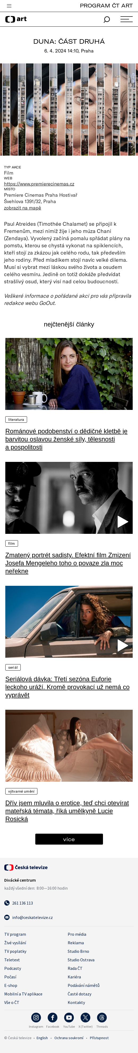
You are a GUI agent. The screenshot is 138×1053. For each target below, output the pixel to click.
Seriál (13, 667)
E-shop (10, 985)
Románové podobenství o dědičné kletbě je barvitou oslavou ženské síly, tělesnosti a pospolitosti (66, 439)
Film (11, 543)
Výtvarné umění (21, 791)
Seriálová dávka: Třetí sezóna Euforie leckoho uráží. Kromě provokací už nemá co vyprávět (67, 687)
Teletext (12, 959)
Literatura (16, 419)
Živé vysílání (15, 942)
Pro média (77, 934)
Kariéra (74, 976)
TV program (15, 934)
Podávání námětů (84, 985)
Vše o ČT (11, 1002)
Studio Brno (78, 951)
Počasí (10, 976)
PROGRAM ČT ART (106, 5)
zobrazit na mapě (22, 208)
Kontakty (76, 1002)
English (42, 1037)
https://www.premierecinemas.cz (39, 184)
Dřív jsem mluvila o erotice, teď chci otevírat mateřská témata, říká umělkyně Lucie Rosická (67, 810)
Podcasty (12, 968)
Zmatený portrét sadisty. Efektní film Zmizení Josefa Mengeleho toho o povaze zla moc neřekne (68, 563)
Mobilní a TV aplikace (23, 993)
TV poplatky (15, 951)
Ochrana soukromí (68, 1037)
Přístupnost (99, 1037)
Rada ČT (75, 968)
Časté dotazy (79, 993)
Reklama (76, 942)
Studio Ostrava (81, 959)
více (69, 839)
